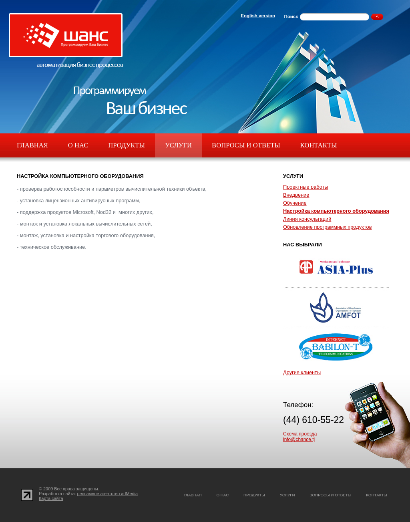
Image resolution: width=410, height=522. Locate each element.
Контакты (318, 145)
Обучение (295, 203)
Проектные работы (305, 187)
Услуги (178, 145)
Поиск (291, 16)
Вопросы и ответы (246, 145)
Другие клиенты (302, 372)
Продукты (126, 145)
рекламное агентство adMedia (107, 493)
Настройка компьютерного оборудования (336, 211)
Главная (32, 145)
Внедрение (296, 195)
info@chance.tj (299, 439)
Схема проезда (300, 434)
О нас (78, 145)
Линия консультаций (307, 219)
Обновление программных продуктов (327, 227)
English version (258, 15)
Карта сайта (51, 498)
